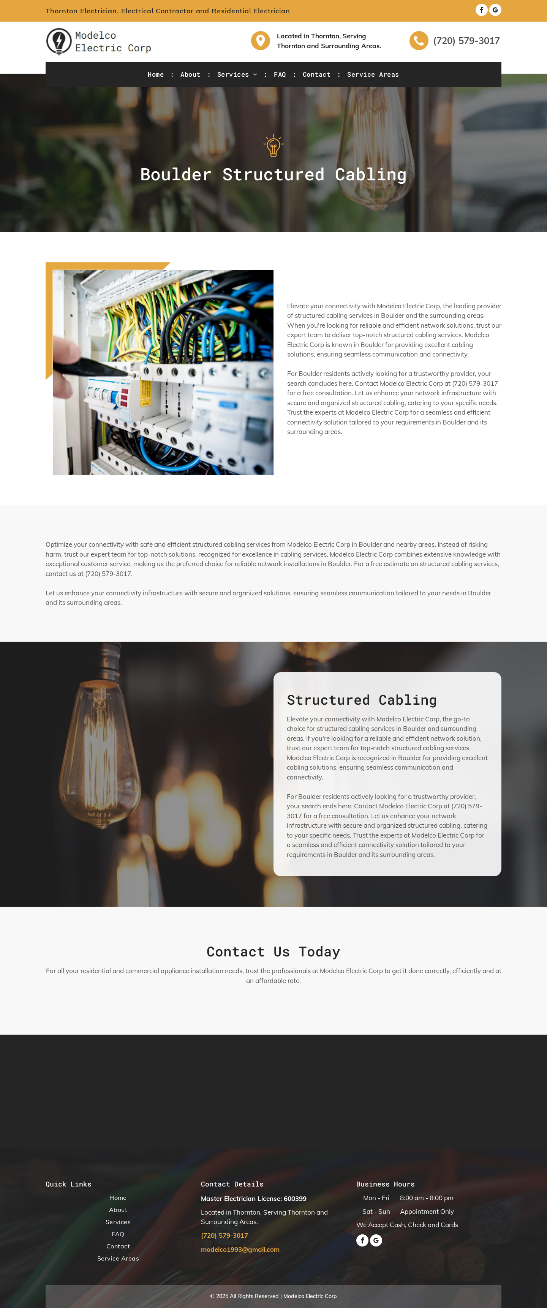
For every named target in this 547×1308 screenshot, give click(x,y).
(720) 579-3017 (466, 40)
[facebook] (482, 11)
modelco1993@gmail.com (240, 1249)
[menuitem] (156, 74)
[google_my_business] (495, 11)
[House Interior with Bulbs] (163, 372)
